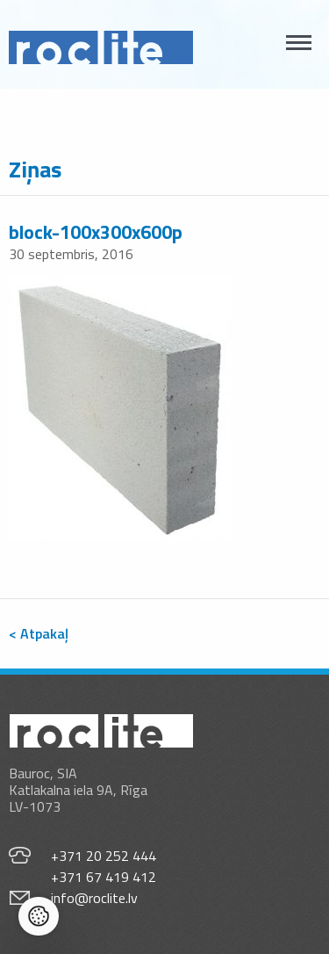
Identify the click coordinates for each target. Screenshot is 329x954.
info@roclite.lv (94, 897)
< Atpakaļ (38, 633)
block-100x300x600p (95, 232)
